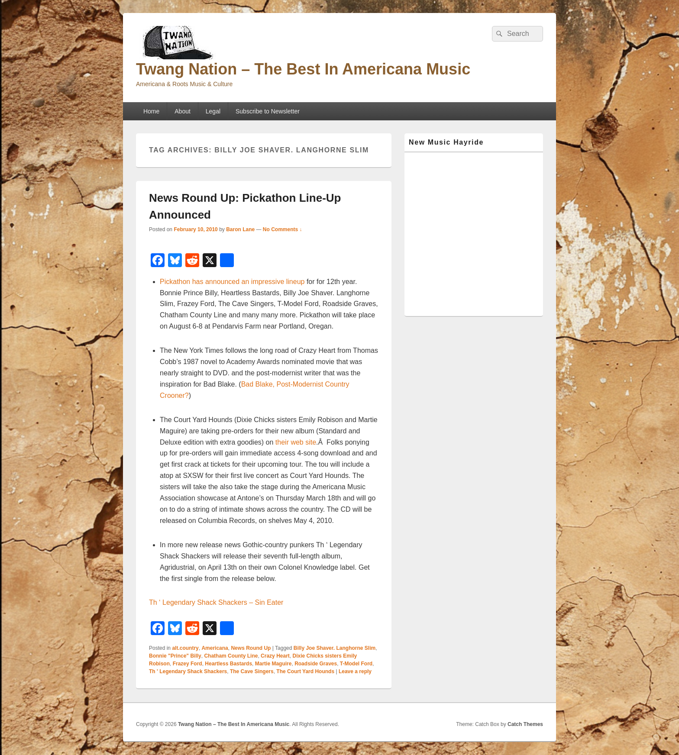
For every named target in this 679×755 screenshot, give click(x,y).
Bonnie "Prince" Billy (175, 656)
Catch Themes (525, 724)
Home (151, 111)
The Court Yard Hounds (305, 671)
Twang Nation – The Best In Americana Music (303, 69)
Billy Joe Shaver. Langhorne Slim (334, 648)
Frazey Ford (187, 664)
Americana (214, 648)
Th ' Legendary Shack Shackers (188, 671)
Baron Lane (240, 229)
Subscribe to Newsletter (268, 111)
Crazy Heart (275, 656)
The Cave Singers (252, 671)
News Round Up (251, 648)
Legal (213, 111)
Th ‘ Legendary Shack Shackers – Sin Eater (216, 602)
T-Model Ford (356, 664)
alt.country (185, 648)
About (183, 111)
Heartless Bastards (228, 664)
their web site (295, 442)
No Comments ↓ (282, 229)
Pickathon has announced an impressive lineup (232, 281)
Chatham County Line (231, 656)
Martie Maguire (273, 664)
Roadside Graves (315, 664)
